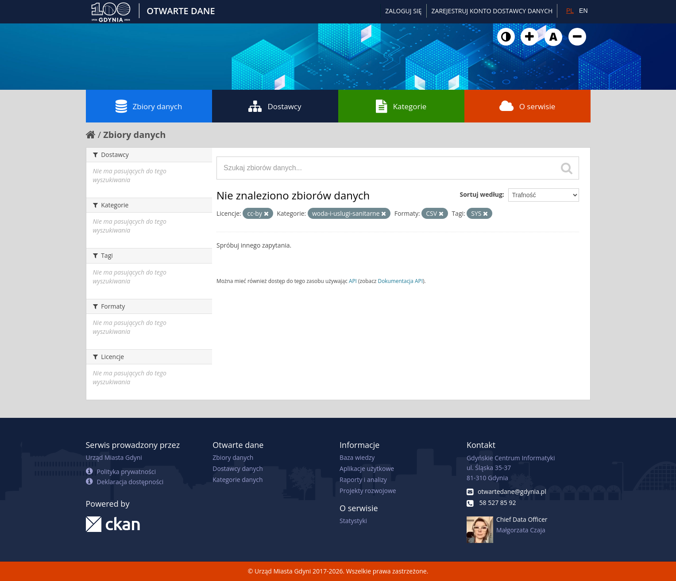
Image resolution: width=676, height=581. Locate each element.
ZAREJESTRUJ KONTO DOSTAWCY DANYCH (492, 11)
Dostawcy (274, 106)
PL (570, 10)
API (353, 280)
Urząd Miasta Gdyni (114, 457)
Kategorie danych (237, 479)
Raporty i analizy (363, 479)
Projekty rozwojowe (368, 490)
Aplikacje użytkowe (367, 468)
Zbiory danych (149, 106)
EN (583, 10)
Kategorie (401, 106)
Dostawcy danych (237, 468)
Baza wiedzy (357, 457)
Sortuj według (481, 194)
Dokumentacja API (400, 280)
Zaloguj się (403, 11)
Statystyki (353, 520)
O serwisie (527, 106)
